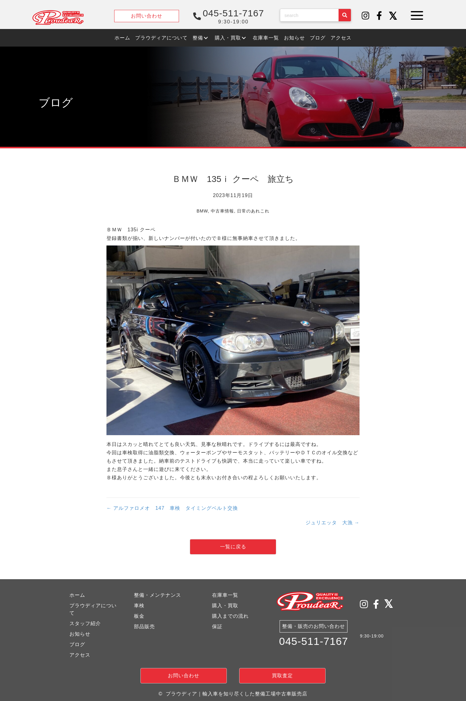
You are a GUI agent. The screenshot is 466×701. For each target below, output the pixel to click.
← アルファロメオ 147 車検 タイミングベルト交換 (172, 508)
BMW (202, 210)
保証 (217, 626)
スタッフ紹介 (85, 623)
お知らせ (79, 634)
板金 (139, 616)
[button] (365, 16)
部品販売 (144, 626)
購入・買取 (225, 605)
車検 (139, 605)
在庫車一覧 (225, 595)
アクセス (79, 655)
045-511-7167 (313, 641)
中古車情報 (222, 210)
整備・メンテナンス (157, 595)
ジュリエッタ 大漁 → (333, 522)
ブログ (77, 644)
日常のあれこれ (253, 210)
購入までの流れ (230, 616)
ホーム (77, 595)
